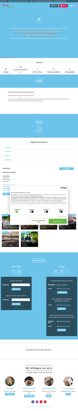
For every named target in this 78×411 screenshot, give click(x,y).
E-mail (49, 288)
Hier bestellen (29, 396)
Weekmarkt (24, 227)
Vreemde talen (8, 151)
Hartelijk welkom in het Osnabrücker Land (19, 1)
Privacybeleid (35, 406)
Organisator (8, 155)
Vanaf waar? (6, 284)
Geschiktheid (8, 147)
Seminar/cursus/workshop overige (25, 245)
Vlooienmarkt (63, 227)
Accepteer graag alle (58, 221)
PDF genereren (62, 292)
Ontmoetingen (6, 227)
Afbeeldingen (51, 284)
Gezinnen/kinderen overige (12, 227)
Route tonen (16, 289)
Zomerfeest (5, 245)
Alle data (20, 72)
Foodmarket (11, 245)
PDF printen (61, 309)
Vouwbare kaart (50, 321)
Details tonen (61, 216)
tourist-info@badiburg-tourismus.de (7, 188)
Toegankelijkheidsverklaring (46, 406)
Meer (48, 396)
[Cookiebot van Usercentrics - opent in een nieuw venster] (61, 188)
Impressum (28, 406)
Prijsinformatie (8, 160)
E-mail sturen (9, 394)
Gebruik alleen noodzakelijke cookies (38, 221)
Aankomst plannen (9, 194)
